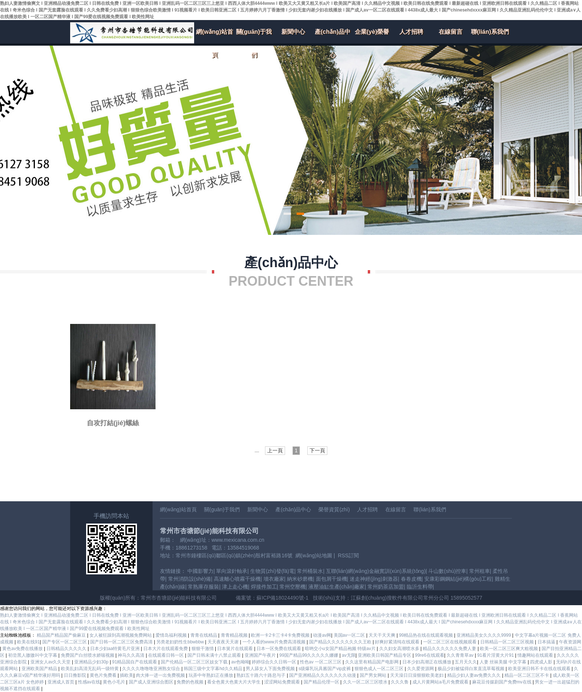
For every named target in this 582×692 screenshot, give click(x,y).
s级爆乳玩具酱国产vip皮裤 (325, 668)
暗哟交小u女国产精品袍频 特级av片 (341, 648)
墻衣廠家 (274, 579)
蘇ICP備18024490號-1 (282, 598)
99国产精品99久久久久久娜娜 (309, 655)
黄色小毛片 (114, 682)
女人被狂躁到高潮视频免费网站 (121, 635)
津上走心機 (235, 587)
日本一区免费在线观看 (279, 648)
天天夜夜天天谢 (223, 642)
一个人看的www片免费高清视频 (274, 642)
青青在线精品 (204, 635)
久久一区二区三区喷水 (366, 682)
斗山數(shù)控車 (447, 571)
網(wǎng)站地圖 (313, 555)
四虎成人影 (541, 662)
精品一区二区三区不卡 (527, 675)
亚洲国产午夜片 (261, 655)
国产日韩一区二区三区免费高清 (122, 642)
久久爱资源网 (421, 668)
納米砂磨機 (300, 579)
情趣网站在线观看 (535, 655)
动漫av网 (322, 635)
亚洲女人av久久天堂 (51, 662)
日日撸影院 (75, 675)
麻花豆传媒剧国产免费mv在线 (502, 682)
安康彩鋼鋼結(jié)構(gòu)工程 (458, 579)
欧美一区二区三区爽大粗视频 (509, 648)
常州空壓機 (292, 587)
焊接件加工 (264, 587)
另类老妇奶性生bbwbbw (180, 642)
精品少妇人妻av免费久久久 (474, 675)
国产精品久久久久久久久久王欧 (341, 642)
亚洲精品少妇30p (91, 662)
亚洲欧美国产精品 (40, 668)
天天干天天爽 (382, 635)
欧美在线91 (28, 642)
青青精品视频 (235, 635)
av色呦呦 (240, 662)
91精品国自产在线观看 (135, 662)
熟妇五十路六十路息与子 (261, 675)
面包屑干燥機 (331, 579)
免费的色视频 (191, 682)
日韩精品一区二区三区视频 (507, 642)
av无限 (349, 655)
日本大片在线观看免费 (166, 648)
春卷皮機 (411, 579)
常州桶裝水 (310, 571)
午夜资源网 (570, 642)
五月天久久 (466, 662)
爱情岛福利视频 (172, 635)
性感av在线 (89, 682)
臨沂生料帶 (420, 587)
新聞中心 (293, 32)
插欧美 (126, 675)
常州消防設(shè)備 (189, 579)
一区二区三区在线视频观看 (450, 642)
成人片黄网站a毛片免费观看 (441, 682)
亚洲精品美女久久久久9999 (484, 635)
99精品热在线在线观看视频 (426, 635)
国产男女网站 (374, 675)
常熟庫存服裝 (203, 587)
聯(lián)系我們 (490, 32)
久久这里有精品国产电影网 (372, 662)
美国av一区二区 (350, 635)
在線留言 (450, 32)
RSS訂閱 (348, 555)
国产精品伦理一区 (322, 682)
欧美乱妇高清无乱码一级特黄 (90, 668)
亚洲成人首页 (61, 682)
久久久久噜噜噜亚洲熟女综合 (151, 668)
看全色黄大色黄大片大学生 (234, 682)
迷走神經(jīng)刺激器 (374, 579)
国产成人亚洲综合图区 (151, 682)
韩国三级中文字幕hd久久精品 (213, 668)
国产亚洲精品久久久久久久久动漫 (323, 675)
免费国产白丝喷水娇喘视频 (88, 655)
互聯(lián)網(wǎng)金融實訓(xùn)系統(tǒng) (376, 571)
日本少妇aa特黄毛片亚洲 (115, 648)
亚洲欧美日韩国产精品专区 (385, 655)
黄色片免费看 (104, 675)
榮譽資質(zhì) (334, 509)
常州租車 (479, 571)
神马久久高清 (132, 655)
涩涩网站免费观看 (282, 682)
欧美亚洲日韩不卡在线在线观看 (540, 668)
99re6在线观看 (429, 655)
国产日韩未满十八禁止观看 (214, 655)
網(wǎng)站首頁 (214, 36)
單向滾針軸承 (231, 571)
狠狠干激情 (203, 648)
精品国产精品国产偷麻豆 (62, 635)
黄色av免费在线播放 (23, 648)
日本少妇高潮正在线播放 (427, 662)
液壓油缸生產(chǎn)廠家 (336, 587)
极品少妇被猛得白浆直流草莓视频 (472, 668)
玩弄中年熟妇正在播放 (211, 675)
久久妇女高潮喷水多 (400, 648)
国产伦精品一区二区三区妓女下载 (195, 662)
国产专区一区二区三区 (65, 642)
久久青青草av (461, 655)
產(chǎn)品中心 (332, 36)
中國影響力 (200, 571)
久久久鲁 (400, 682)
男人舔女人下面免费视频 (271, 668)
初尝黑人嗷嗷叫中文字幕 (33, 655)
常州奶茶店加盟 (385, 587)
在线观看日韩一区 (166, 655)
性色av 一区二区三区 (321, 662)
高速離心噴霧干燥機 (237, 579)
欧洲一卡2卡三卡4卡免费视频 (281, 635)
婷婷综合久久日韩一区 (274, 662)
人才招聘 (411, 32)
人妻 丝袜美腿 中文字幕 (504, 662)
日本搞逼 (546, 642)
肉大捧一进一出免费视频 (161, 675)
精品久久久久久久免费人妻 (450, 648)
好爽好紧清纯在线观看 (398, 642)
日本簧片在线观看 (235, 648)
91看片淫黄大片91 (496, 655)
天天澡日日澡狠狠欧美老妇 (417, 675)
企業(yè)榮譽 (372, 32)
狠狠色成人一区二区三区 (379, 668)
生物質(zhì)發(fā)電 (272, 571)
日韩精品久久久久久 (67, 648)
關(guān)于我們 (254, 36)
